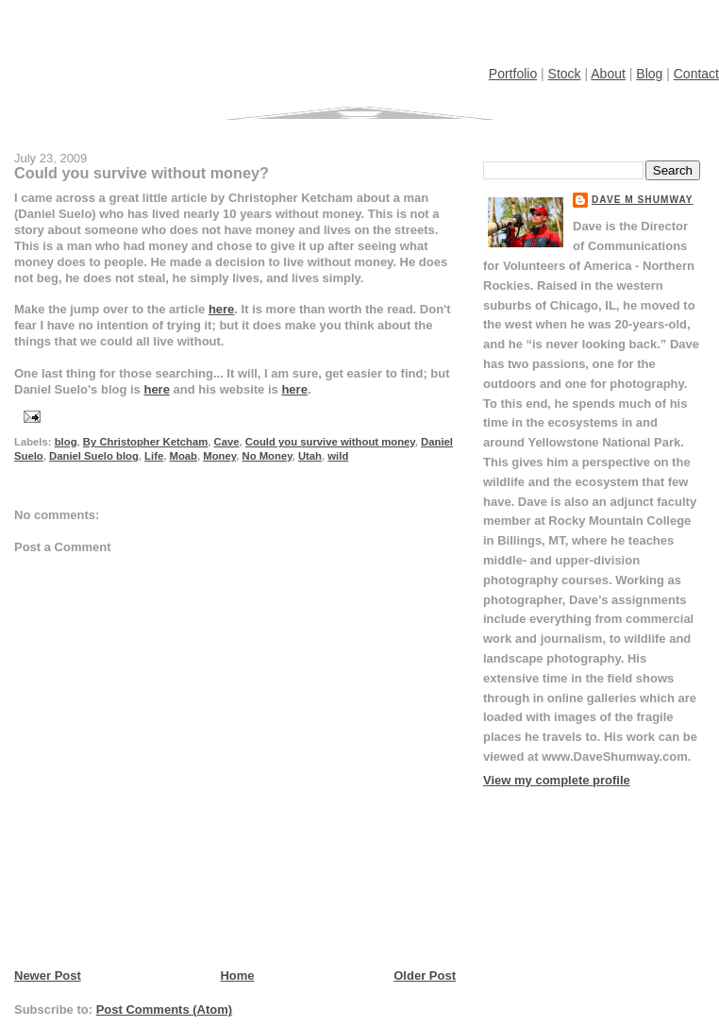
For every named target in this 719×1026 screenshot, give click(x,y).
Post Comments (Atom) (164, 1009)
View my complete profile (556, 780)
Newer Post (47, 975)
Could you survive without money (330, 441)
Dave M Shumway (643, 199)
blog (66, 441)
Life (153, 456)
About (608, 73)
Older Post (424, 975)
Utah (310, 456)
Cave (227, 441)
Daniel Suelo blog (94, 456)
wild (337, 456)
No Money (267, 456)
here (221, 309)
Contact (696, 73)
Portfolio (513, 73)
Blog (649, 73)
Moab (183, 456)
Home (237, 975)
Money (219, 456)
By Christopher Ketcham (145, 441)
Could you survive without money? (141, 172)
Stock (564, 73)
